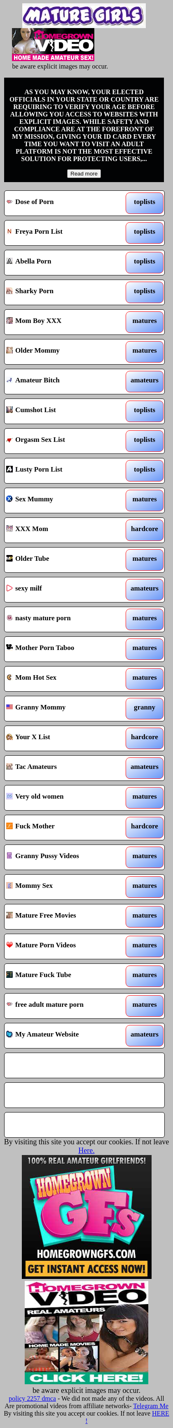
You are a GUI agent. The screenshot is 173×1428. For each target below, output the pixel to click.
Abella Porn (63, 262)
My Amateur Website (63, 1035)
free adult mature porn (63, 1006)
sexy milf (63, 589)
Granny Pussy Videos (63, 857)
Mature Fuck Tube (63, 976)
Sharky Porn (63, 292)
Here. (86, 1150)
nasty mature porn (63, 619)
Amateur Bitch (63, 381)
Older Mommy (63, 352)
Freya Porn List (63, 233)
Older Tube (63, 560)
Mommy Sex (63, 887)
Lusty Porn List (63, 471)
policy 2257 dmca (32, 1398)
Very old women (63, 798)
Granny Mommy (63, 708)
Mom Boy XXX (63, 322)
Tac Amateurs (63, 768)
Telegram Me (150, 1405)
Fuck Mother (63, 827)
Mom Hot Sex (63, 679)
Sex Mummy (63, 500)
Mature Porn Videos (63, 946)
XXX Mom (63, 530)
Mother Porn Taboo (63, 649)
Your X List (63, 738)
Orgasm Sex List (63, 441)
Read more (84, 174)
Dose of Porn (63, 203)
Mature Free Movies (63, 916)
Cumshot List (63, 411)
